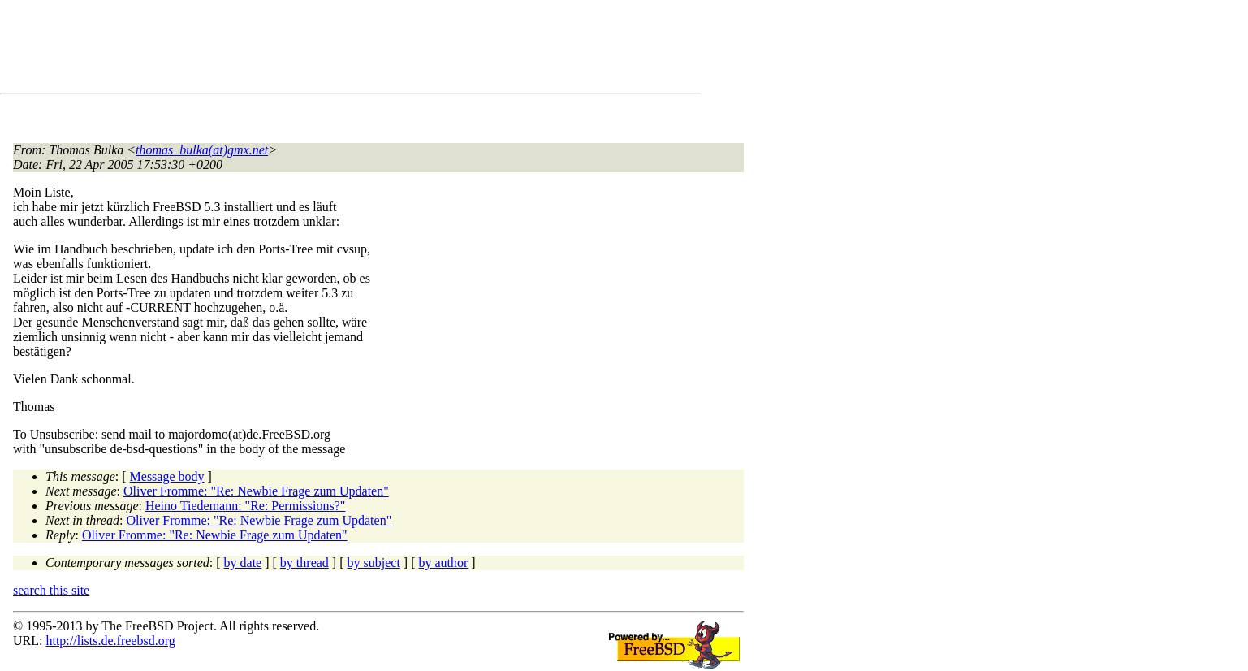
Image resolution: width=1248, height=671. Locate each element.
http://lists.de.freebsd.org (110, 640)
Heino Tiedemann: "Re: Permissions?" (245, 506)
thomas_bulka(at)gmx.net (202, 150)
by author (443, 562)
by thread (304, 562)
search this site (51, 590)
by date (243, 562)
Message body (167, 476)
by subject (374, 562)
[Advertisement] (308, 49)
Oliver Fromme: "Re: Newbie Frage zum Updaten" (256, 491)
